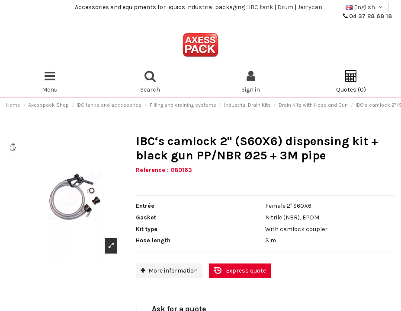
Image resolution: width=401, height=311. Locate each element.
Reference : (152, 170)
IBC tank (261, 7)
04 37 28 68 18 (370, 16)
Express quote (246, 270)
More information (169, 270)
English (365, 7)
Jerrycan (310, 7)
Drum (285, 7)
